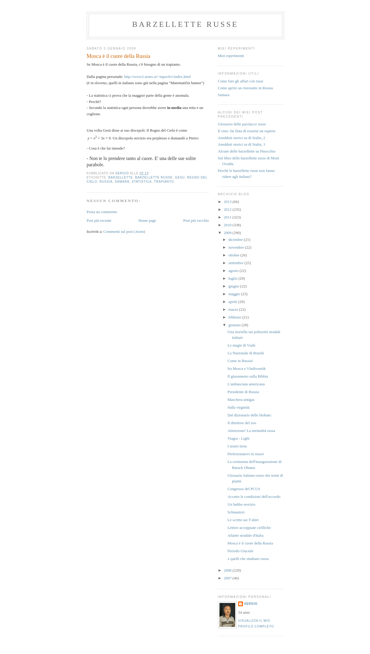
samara (122, 181)
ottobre (234, 255)
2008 (228, 570)
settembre (236, 263)
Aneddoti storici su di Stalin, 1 (241, 144)
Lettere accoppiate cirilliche (249, 527)
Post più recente (99, 220)
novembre (236, 247)
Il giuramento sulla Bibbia (247, 376)
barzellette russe (185, 24)
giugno (234, 286)
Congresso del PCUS (243, 489)
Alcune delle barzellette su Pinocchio (246, 151)
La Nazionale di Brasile (245, 353)
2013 (228, 201)
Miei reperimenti (231, 55)
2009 (228, 232)
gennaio (234, 325)
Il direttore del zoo (241, 423)
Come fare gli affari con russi (240, 81)
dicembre (236, 239)
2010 (228, 225)
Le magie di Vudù (241, 345)
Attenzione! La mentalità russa (251, 430)
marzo (233, 309)
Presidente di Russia (243, 392)
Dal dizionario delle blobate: (249, 415)
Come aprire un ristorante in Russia (245, 88)
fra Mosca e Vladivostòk (246, 368)
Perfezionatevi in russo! (245, 454)
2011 (228, 217)
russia (106, 181)
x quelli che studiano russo (248, 558)
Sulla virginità (238, 407)
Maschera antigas (241, 399)
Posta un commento (102, 212)
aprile (233, 301)
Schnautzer (236, 512)
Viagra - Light (238, 438)
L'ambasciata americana (246, 384)
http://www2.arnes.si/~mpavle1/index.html (157, 76)
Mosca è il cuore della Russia (250, 543)
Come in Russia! (240, 360)
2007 (228, 578)
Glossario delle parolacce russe (242, 124)
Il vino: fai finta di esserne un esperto (247, 131)
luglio (233, 278)
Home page (147, 220)
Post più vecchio (196, 220)
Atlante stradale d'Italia (245, 535)
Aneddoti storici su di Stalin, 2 (241, 138)
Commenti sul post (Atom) (124, 231)
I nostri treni (237, 446)
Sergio (251, 603)
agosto (233, 270)
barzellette (121, 177)
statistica (142, 181)
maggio (234, 294)
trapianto (164, 181)
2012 (228, 209)
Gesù (180, 177)
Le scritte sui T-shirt (242, 520)
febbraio (235, 317)
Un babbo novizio (241, 504)
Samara (224, 95)
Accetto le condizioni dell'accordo (253, 496)
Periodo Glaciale (240, 551)
